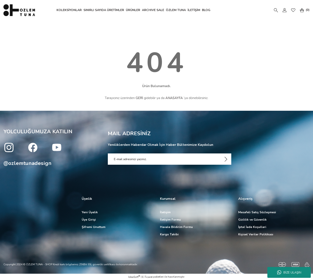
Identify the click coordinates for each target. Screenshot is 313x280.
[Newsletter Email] (169, 159)
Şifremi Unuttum (93, 227)
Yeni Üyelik (90, 212)
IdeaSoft (134, 277)
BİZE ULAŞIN (289, 272)
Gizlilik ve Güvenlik (252, 220)
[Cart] (304, 10)
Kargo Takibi (169, 234)
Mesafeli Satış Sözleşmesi (257, 212)
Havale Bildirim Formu (176, 227)
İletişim (165, 212)
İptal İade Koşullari (252, 227)
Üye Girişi (89, 220)
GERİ (139, 98)
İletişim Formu (170, 220)
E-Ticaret (147, 277)
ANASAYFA (174, 98)
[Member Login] (284, 10)
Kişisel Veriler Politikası (255, 234)
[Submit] (225, 159)
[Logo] (19, 10)
